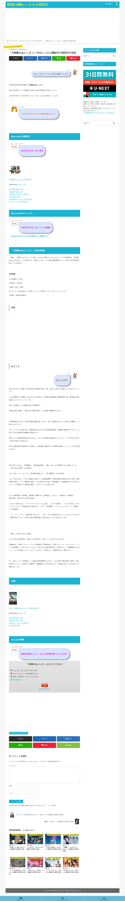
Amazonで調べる (15, 192)
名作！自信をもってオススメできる (24, 676)
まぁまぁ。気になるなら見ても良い (24, 670)
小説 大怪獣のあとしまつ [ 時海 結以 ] (23, 608)
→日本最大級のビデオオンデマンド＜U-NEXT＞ (99, 112)
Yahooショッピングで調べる (19, 194)
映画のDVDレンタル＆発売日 (27, 4)
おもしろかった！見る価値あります (24, 673)
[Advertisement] (62, 25)
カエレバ (21, 184)
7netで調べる (13, 197)
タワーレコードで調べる (17, 201)
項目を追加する (16, 679)
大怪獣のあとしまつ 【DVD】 (19, 179)
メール (11, 793)
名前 (10, 785)
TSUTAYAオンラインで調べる (19, 199)
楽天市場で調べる (15, 189)
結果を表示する (44, 689)
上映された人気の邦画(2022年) (19, 733)
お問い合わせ (108, 4)
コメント (12, 765)
